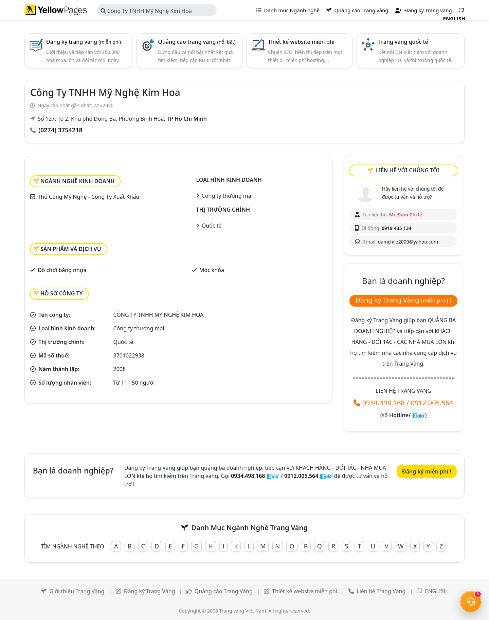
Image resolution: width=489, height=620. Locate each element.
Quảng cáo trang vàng (197, 41)
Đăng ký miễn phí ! (426, 471)
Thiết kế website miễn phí (301, 41)
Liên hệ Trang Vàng (381, 591)
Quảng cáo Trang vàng (357, 10)
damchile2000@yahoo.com (408, 241)
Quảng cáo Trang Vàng (224, 591)
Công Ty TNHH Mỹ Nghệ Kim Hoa (146, 11)
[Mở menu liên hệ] (470, 602)
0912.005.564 (432, 402)
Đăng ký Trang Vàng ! (403, 300)
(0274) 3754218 (60, 130)
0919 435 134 (396, 228)
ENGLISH (436, 591)
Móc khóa (211, 270)
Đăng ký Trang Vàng (149, 591)
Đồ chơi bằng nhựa (62, 270)
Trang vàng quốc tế (403, 41)
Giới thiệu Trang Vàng (76, 591)
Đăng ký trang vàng (83, 41)
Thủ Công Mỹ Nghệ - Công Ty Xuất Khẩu (88, 196)
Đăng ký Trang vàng (423, 10)
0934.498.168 (383, 402)
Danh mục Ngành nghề (288, 10)
